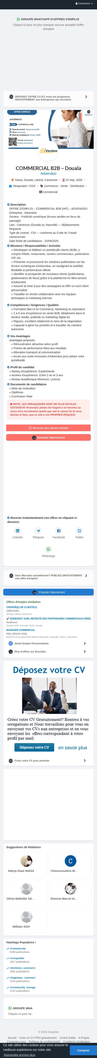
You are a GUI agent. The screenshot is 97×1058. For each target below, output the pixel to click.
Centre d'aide (67, 1037)
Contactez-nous (16, 1041)
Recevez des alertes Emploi (48, 427)
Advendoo (48, 173)
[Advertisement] (48, 60)
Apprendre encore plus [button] (19, 1055)
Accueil (12, 1037)
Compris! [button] (83, 1050)
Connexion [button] (84, 3)
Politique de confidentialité (44, 1041)
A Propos (83, 1037)
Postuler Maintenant (48, 438)
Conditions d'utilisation (76, 1041)
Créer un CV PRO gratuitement (38, 1037)
